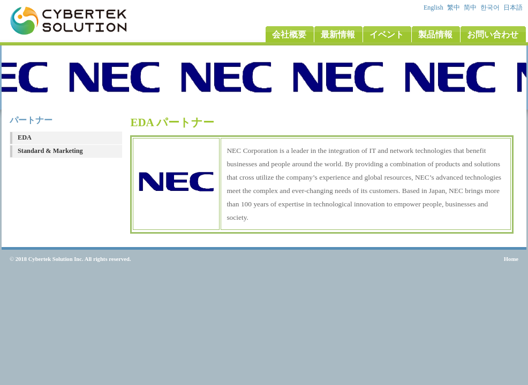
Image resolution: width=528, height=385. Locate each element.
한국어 (490, 7)
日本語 (513, 7)
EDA (25, 137)
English (434, 7)
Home (511, 259)
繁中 (454, 7)
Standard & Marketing (50, 151)
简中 (471, 7)
